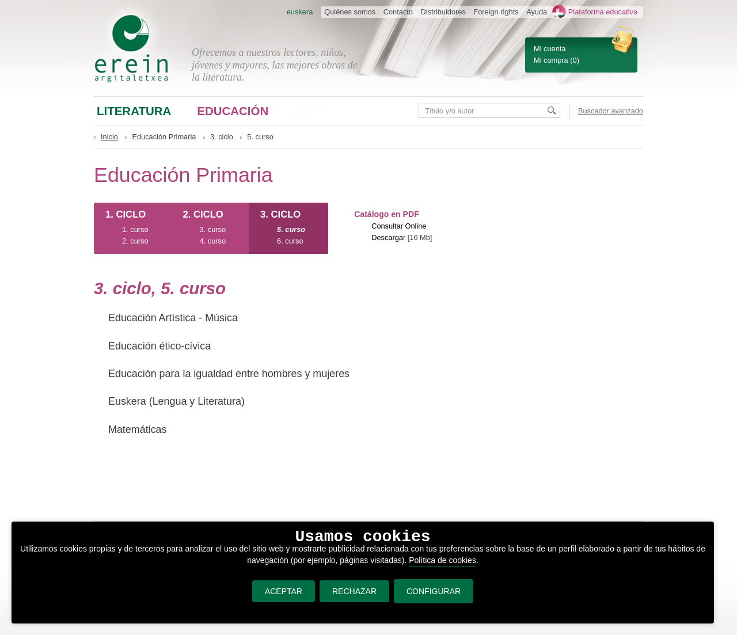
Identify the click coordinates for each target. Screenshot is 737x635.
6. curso (290, 241)
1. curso (135, 229)
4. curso (213, 241)
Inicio (109, 136)
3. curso (213, 229)
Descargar (388, 237)
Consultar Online (398, 226)
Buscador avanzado (610, 111)
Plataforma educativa (602, 11)
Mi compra (551, 60)
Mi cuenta (549, 48)
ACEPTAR (283, 591)
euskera (300, 11)
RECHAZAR (354, 591)
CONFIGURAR (434, 591)
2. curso (135, 241)
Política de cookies (442, 560)
